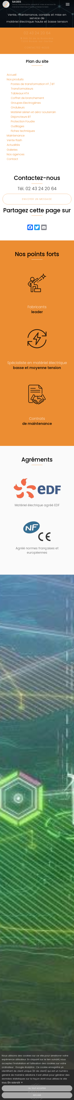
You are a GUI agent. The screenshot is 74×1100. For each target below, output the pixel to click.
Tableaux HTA (20, 93)
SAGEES (35, 4)
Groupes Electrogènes (26, 103)
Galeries (12, 150)
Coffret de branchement (27, 98)
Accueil (11, 75)
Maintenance (16, 136)
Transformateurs (22, 89)
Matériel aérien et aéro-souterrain (33, 112)
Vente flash (14, 140)
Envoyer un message (37, 199)
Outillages (17, 126)
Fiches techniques (23, 131)
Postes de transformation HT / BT (33, 84)
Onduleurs (18, 107)
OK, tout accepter (37, 1089)
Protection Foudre (23, 121)
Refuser (37, 1096)
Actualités (13, 145)
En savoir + (15, 1084)
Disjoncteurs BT (21, 117)
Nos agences (15, 154)
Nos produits (15, 79)
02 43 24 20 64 (41, 189)
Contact (12, 159)
